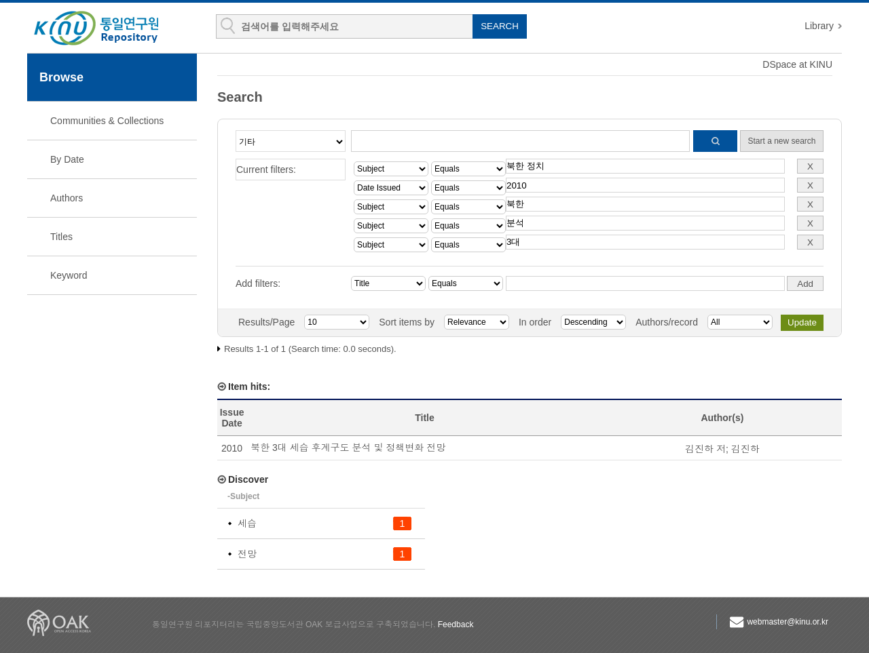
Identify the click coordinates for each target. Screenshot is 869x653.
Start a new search (781, 141)
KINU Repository (107, 28)
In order (535, 322)
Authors (66, 198)
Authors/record (666, 322)
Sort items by (406, 322)
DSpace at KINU (797, 64)
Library (819, 25)
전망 (247, 554)
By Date (67, 159)
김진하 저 (705, 448)
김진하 (745, 448)
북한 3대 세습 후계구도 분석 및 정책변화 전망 (348, 447)
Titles (61, 236)
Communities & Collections (107, 120)
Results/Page (266, 322)
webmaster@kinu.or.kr (787, 622)
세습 (247, 523)
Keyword (68, 275)
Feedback (456, 624)
